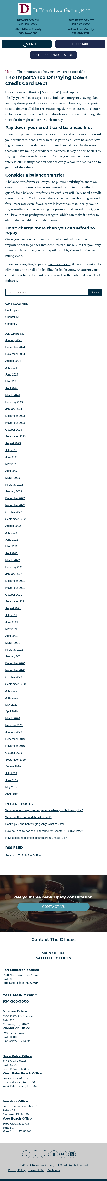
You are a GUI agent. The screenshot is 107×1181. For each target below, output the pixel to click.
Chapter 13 (12, 317)
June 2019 (11, 780)
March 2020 (12, 718)
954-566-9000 (28, 23)
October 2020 (13, 677)
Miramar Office (15, 1011)
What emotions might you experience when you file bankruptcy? (44, 810)
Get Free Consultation (53, 55)
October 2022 (13, 512)
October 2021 (13, 594)
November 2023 (15, 422)
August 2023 (13, 443)
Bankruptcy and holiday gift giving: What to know (34, 824)
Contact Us (53, 906)
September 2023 (15, 436)
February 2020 (14, 725)
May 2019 (11, 787)
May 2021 (11, 629)
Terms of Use (36, 1170)
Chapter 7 (11, 323)
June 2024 (11, 374)
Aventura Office (15, 1101)
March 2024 (12, 395)
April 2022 (11, 553)
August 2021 (13, 608)
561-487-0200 (81, 23)
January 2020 (13, 732)
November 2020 (15, 670)
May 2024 (11, 381)
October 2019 (13, 752)
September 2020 (15, 684)
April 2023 (11, 470)
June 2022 (11, 539)
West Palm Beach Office (22, 1073)
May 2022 (11, 546)
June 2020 (11, 697)
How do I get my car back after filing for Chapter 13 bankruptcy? (44, 831)
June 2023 (11, 457)
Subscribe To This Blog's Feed (23, 855)
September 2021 (15, 601)
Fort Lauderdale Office (21, 970)
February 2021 (14, 649)
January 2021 (13, 656)
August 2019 (13, 766)
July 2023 (11, 450)
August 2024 (13, 360)
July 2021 (11, 615)
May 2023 (11, 464)
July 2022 (11, 532)
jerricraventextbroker (24, 92)
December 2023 (15, 415)
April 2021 (11, 635)
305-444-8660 (28, 33)
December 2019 (15, 739)
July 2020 (11, 690)
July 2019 (11, 773)
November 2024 (15, 354)
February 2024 (14, 402)
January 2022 (13, 574)
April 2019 (11, 794)
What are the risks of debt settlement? (28, 817)
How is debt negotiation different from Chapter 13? (36, 837)
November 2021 (15, 587)
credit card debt (59, 264)
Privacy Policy (16, 1170)
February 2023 (14, 484)
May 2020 (11, 704)
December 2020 (15, 663)
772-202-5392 (81, 33)
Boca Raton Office (17, 1056)
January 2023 (13, 491)
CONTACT (82, 44)
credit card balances (79, 140)
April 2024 (11, 388)
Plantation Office (16, 1028)
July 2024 (11, 367)
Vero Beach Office (17, 1118)
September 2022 (15, 519)
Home (9, 71)
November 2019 (15, 745)
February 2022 (14, 567)
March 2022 (12, 560)
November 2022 (15, 505)
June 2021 (11, 622)
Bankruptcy (70, 92)
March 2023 (12, 477)
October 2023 (13, 429)
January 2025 (13, 340)
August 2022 (13, 525)
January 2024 (13, 409)
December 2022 (15, 498)
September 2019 (15, 759)
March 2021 (12, 642)
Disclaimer (53, 1170)
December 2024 (15, 347)
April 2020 (11, 711)
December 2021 (15, 580)
